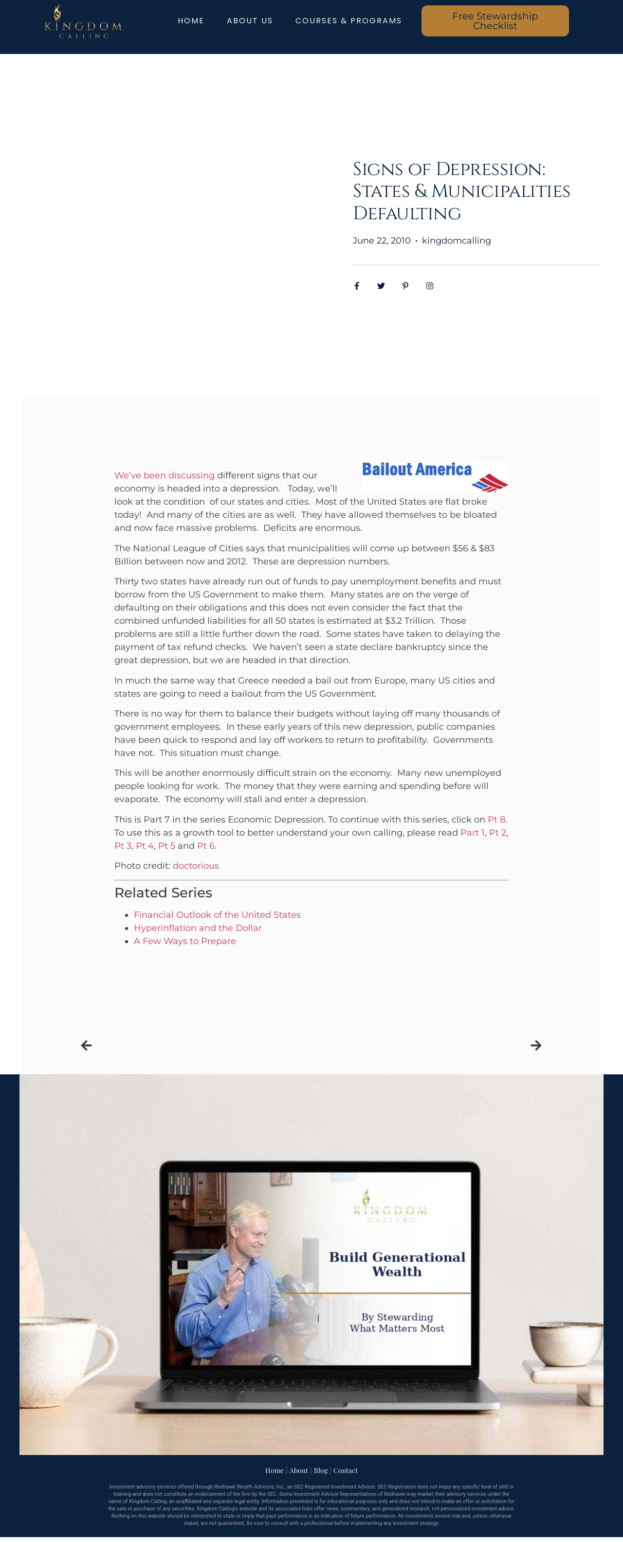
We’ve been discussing (164, 475)
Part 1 (472, 832)
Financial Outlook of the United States (217, 915)
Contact (345, 1470)
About (299, 1470)
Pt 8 (496, 819)
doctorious (196, 865)
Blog (321, 1470)
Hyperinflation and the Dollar (198, 928)
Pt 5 (166, 846)
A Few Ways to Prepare (185, 941)
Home (274, 1470)
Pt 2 (497, 832)
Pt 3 (122, 846)
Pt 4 (145, 846)
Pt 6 (206, 846)
